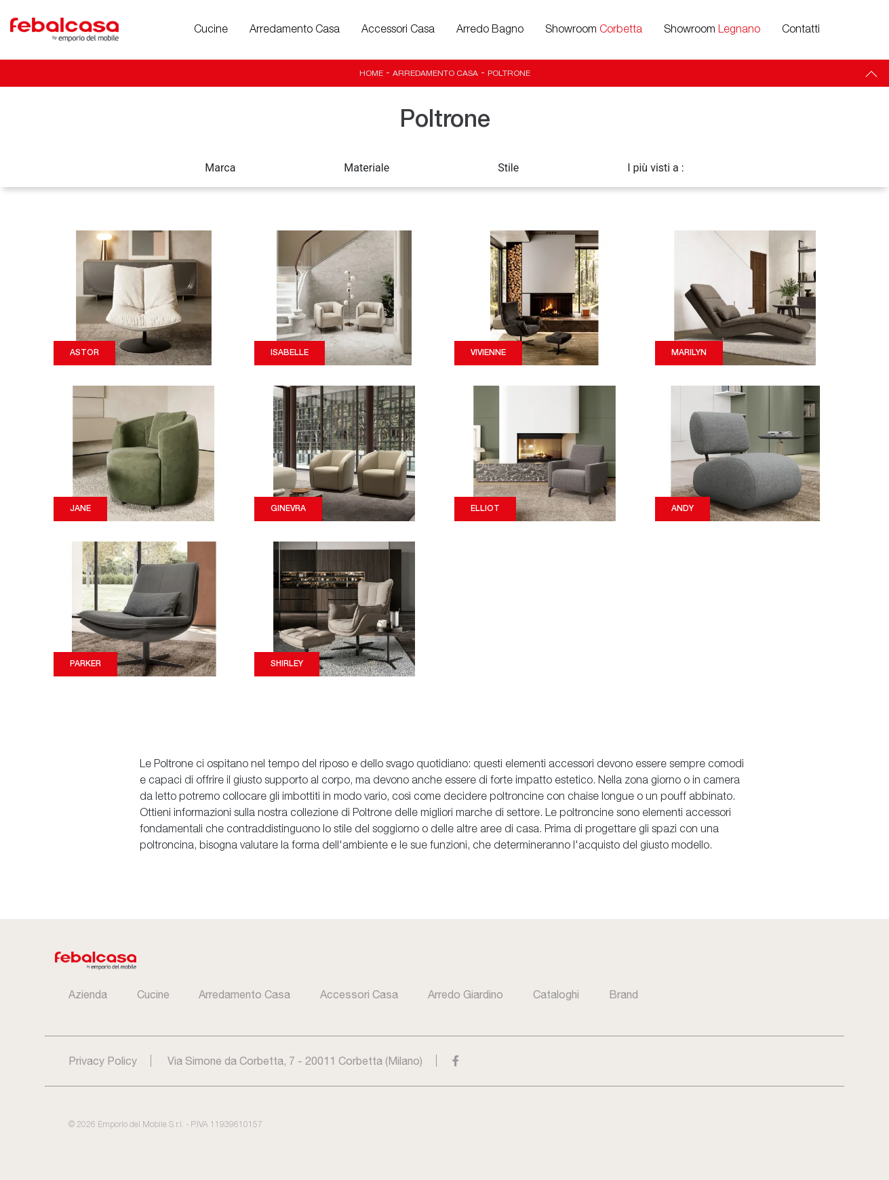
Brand (623, 994)
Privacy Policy (102, 1061)
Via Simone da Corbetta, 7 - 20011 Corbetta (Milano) (294, 1061)
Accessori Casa (398, 30)
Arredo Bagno (489, 30)
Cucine (211, 30)
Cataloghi (556, 994)
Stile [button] (508, 167)
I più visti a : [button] (655, 167)
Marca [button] (220, 167)
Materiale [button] (366, 167)
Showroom (593, 30)
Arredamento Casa (295, 30)
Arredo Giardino (465, 994)
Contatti (801, 30)
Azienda (87, 994)
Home (371, 73)
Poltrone (509, 73)
